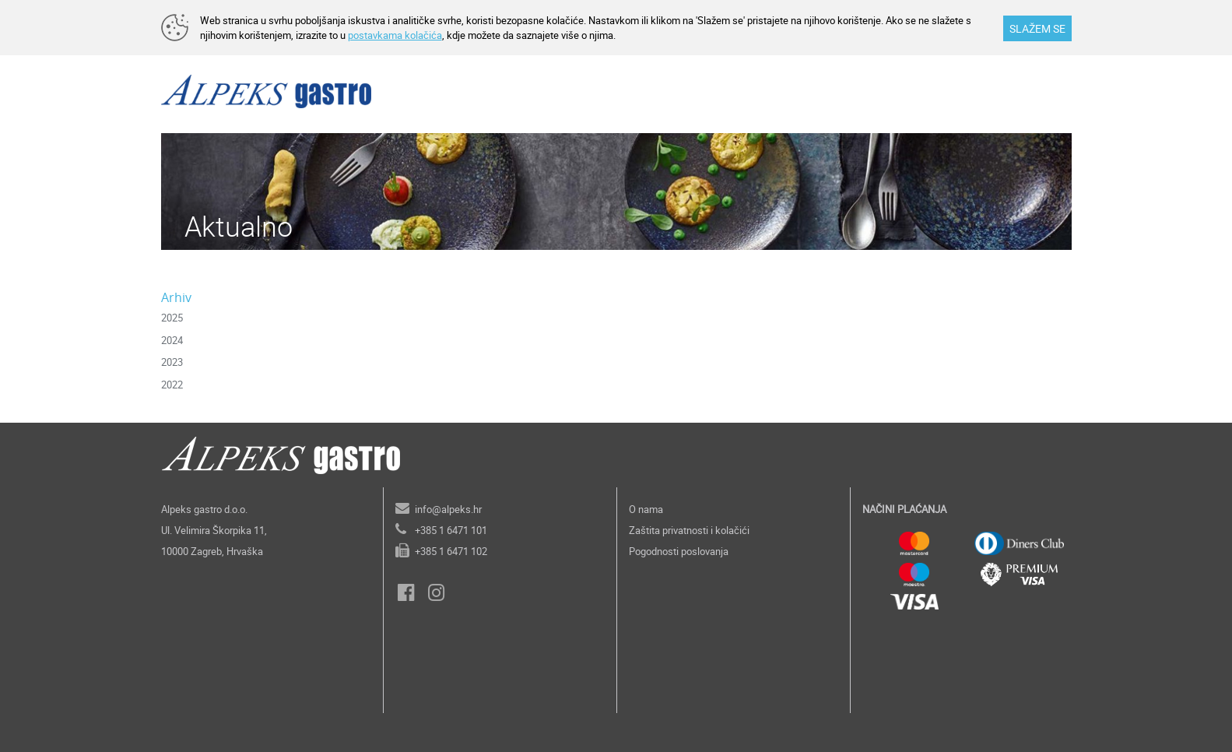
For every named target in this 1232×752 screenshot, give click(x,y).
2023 (172, 362)
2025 (172, 318)
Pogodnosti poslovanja (678, 551)
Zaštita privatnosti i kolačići (689, 530)
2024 (172, 340)
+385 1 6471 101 (451, 530)
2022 (172, 385)
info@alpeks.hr (448, 509)
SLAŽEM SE (1037, 28)
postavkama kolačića (395, 35)
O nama (646, 509)
